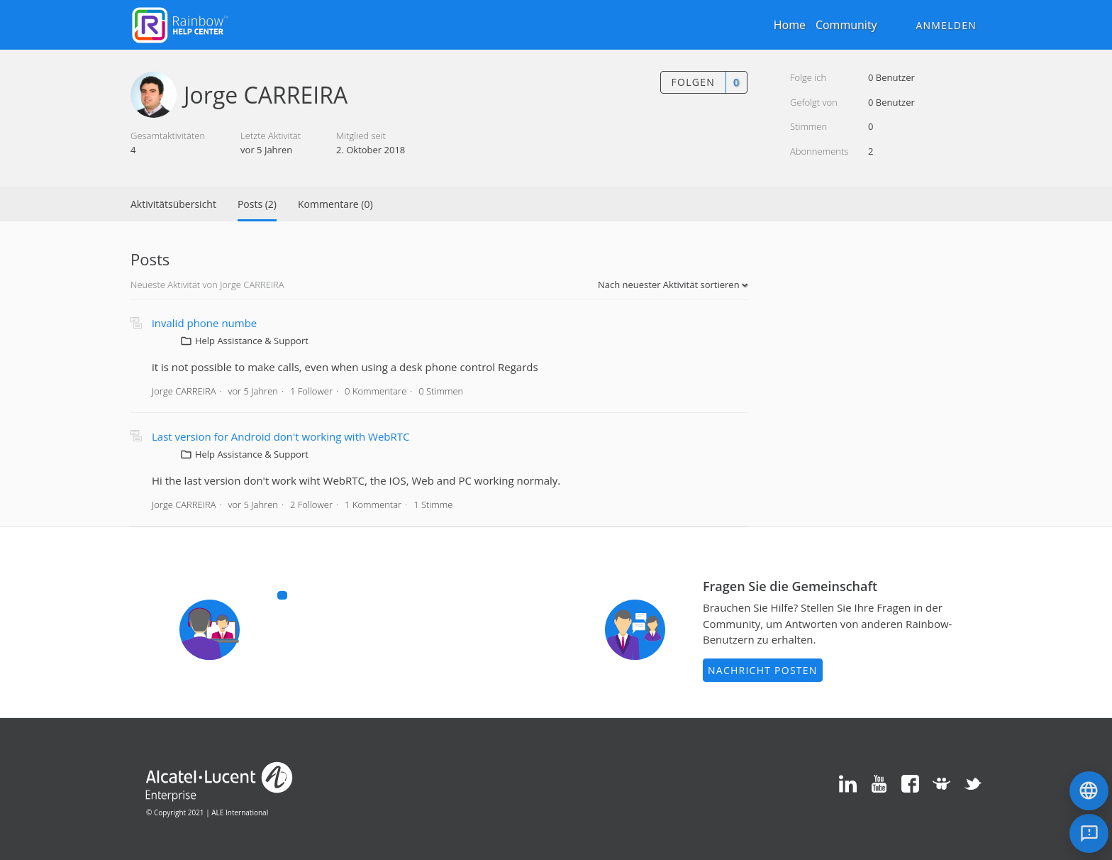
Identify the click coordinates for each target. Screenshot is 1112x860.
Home (790, 25)
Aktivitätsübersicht (173, 204)
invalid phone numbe (204, 323)
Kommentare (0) (335, 204)
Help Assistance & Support (251, 340)
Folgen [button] (693, 82)
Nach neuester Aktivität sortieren (670, 284)
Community (846, 25)
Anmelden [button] (946, 25)
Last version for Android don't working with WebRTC (281, 436)
